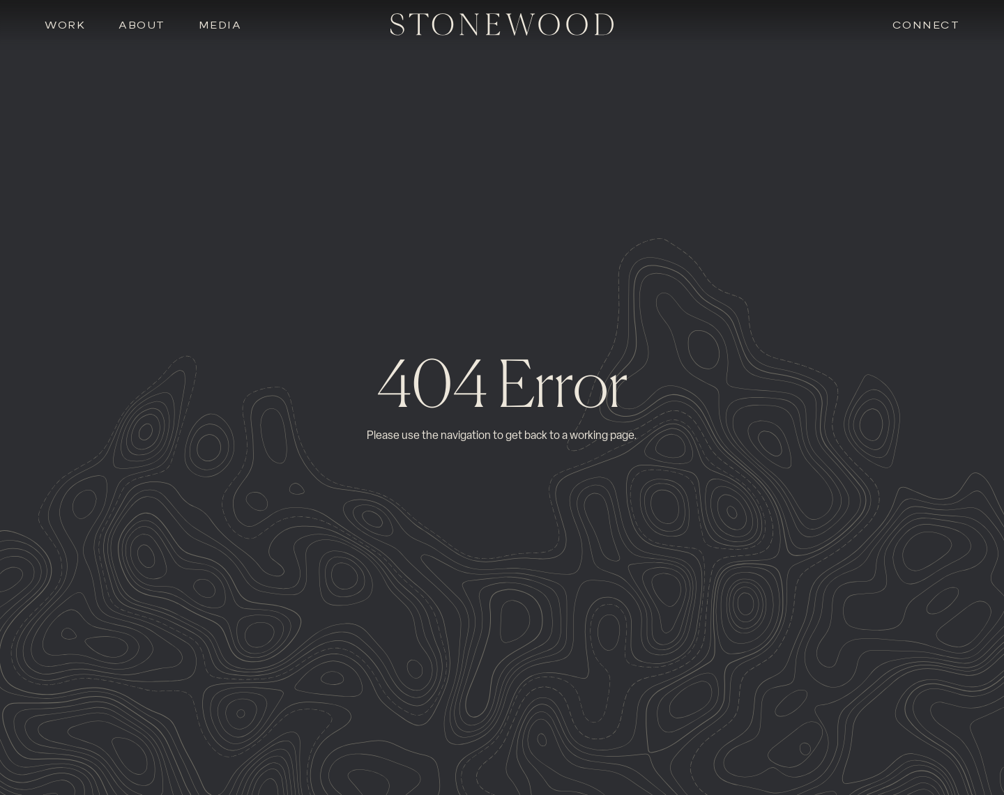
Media (220, 25)
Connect (926, 25)
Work (65, 25)
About (142, 25)
